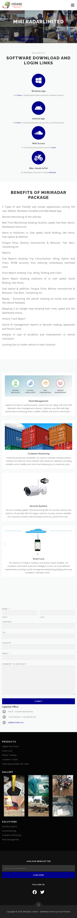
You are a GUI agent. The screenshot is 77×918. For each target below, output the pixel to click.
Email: (6, 712)
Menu (72, 5)
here (19, 96)
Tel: (4, 691)
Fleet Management (10, 839)
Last (42, 676)
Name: (6, 668)
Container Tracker (10, 759)
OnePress (44, 911)
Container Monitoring (11, 835)
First (5, 676)
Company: (7, 681)
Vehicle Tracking (9, 755)
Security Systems (9, 826)
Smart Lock (7, 750)
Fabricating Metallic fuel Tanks (15, 764)
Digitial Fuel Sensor (10, 746)
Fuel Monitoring (9, 831)
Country (7, 702)
